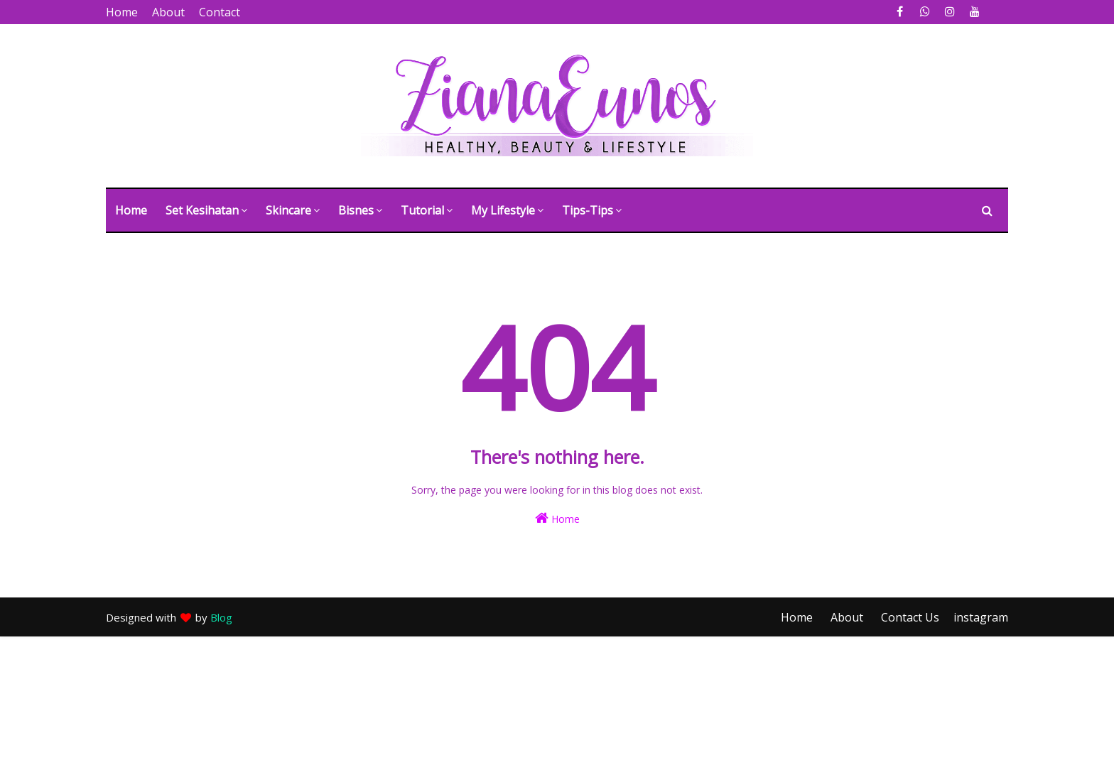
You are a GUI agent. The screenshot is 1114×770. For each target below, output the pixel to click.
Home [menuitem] (131, 210)
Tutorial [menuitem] (422, 210)
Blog (221, 617)
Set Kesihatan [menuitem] (202, 210)
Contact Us (910, 617)
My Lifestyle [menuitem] (503, 210)
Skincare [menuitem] (288, 210)
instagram (980, 617)
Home (122, 12)
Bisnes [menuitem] (356, 210)
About (168, 12)
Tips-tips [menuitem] (587, 210)
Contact (219, 12)
